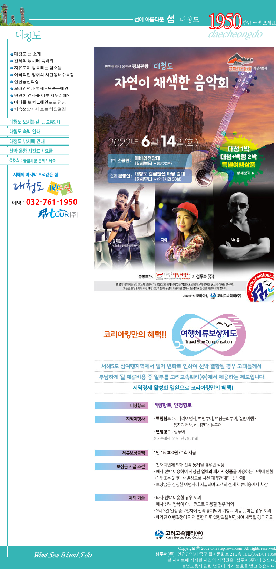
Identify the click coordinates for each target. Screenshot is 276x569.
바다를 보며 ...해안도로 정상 (40, 102)
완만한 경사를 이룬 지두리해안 (42, 95)
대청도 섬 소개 (27, 53)
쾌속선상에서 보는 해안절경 (40, 109)
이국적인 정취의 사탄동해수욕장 (44, 74)
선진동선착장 (26, 81)
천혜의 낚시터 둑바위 (33, 60)
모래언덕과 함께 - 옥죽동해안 (41, 88)
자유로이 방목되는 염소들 (38, 67)
